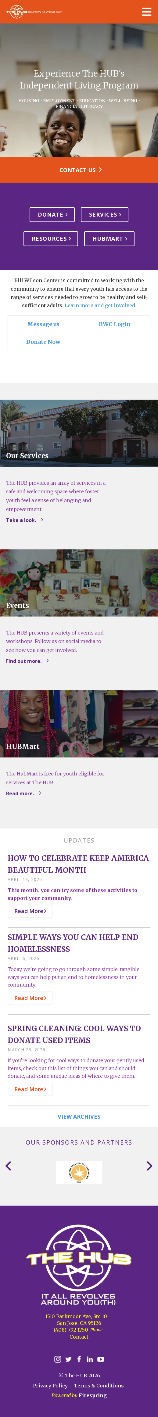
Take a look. (21, 520)
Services (103, 214)
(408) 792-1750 (71, 1330)
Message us (43, 324)
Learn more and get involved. (100, 305)
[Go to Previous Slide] (9, 1166)
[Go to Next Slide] (149, 1166)
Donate (50, 214)
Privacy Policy (50, 1386)
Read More (28, 911)
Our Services (27, 455)
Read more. (20, 793)
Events (17, 605)
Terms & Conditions (99, 1386)
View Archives (79, 1116)
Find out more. (23, 661)
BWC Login (115, 324)
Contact (79, 1337)
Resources (49, 238)
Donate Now (43, 341)
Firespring (93, 1395)
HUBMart (107, 238)
